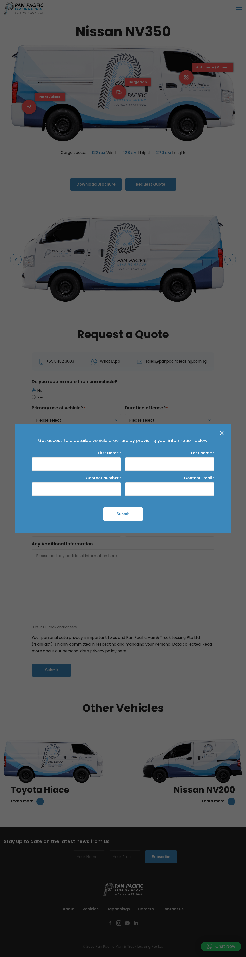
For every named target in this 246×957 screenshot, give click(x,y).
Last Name (202, 453)
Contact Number (103, 478)
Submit (123, 514)
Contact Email (199, 478)
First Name (109, 453)
